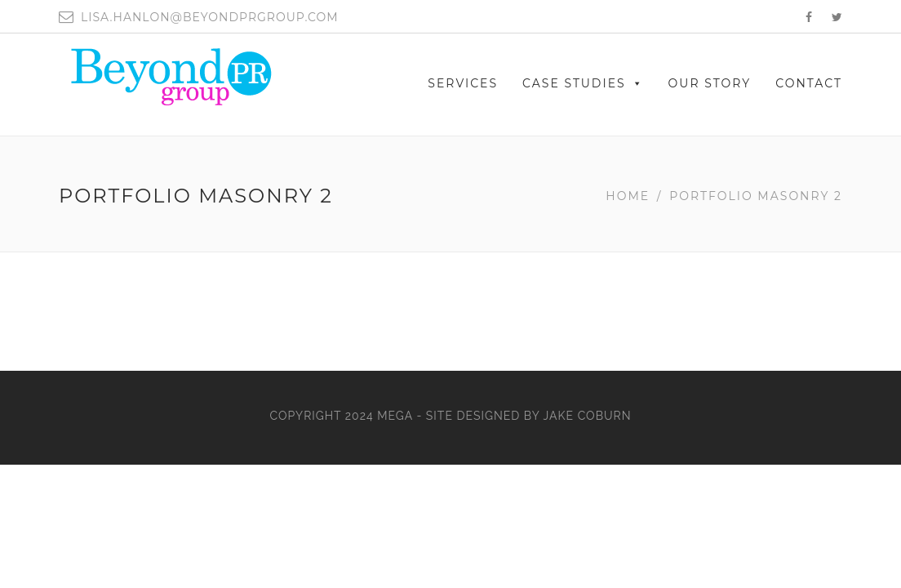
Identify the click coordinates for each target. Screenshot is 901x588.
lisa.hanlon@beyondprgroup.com (210, 17)
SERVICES (463, 83)
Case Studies (583, 83)
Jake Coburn (588, 415)
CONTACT (808, 83)
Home (628, 196)
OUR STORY (710, 83)
